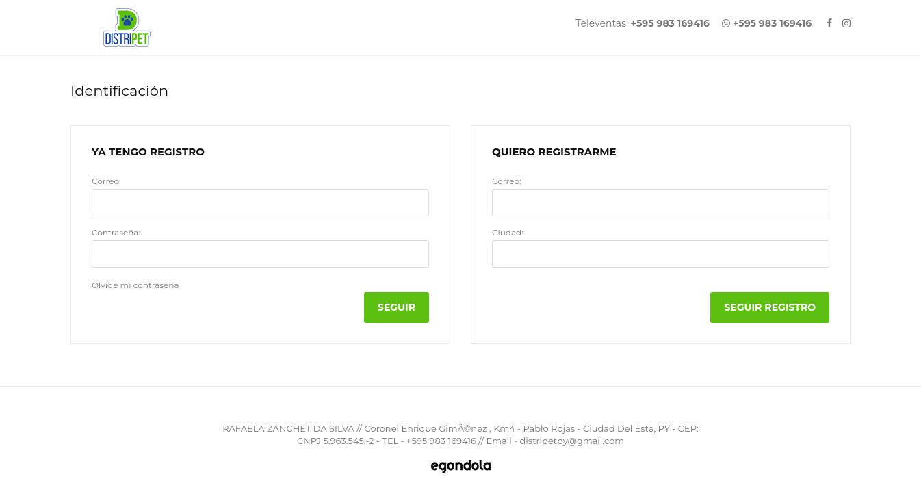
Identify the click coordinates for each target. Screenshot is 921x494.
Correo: (106, 181)
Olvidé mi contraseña (135, 285)
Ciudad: (507, 233)
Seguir (396, 307)
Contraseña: (116, 233)
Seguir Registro (770, 307)
